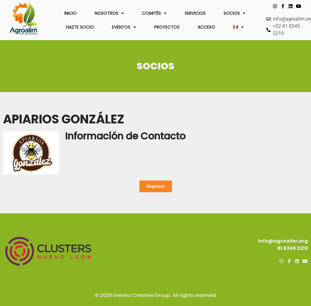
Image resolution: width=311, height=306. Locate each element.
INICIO (70, 13)
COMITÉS (154, 13)
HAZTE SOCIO (80, 27)
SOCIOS (235, 13)
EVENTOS (124, 27)
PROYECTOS (166, 27)
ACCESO (206, 27)
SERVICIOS (195, 13)
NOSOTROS (109, 13)
